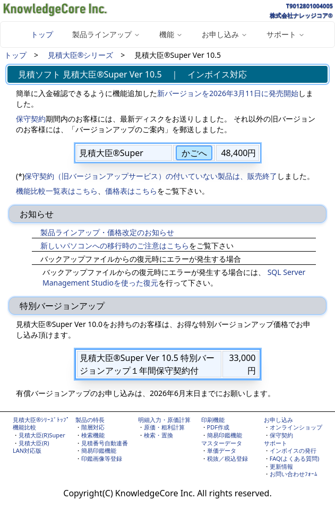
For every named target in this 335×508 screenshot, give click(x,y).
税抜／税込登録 (227, 458)
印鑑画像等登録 (101, 458)
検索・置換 (158, 435)
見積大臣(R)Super (42, 435)
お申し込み (278, 420)
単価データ (221, 450)
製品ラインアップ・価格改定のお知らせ (107, 232)
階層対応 (93, 427)
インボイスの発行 (293, 450)
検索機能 (93, 435)
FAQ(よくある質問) (295, 458)
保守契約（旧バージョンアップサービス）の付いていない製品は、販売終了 (150, 176)
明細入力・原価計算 (164, 420)
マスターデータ (221, 443)
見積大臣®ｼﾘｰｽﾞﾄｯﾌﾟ (41, 420)
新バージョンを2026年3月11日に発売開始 (227, 93)
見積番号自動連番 (104, 443)
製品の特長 (90, 420)
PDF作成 (218, 427)
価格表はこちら (131, 191)
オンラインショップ (296, 427)
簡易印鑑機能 (98, 450)
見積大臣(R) (34, 443)
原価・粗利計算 (164, 427)
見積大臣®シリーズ (81, 55)
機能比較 (24, 427)
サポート (275, 443)
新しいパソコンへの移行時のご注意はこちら (114, 245)
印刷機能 (213, 420)
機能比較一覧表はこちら (57, 191)
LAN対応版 (27, 450)
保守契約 (31, 119)
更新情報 (281, 466)
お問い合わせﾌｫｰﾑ (293, 474)
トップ (42, 34)
